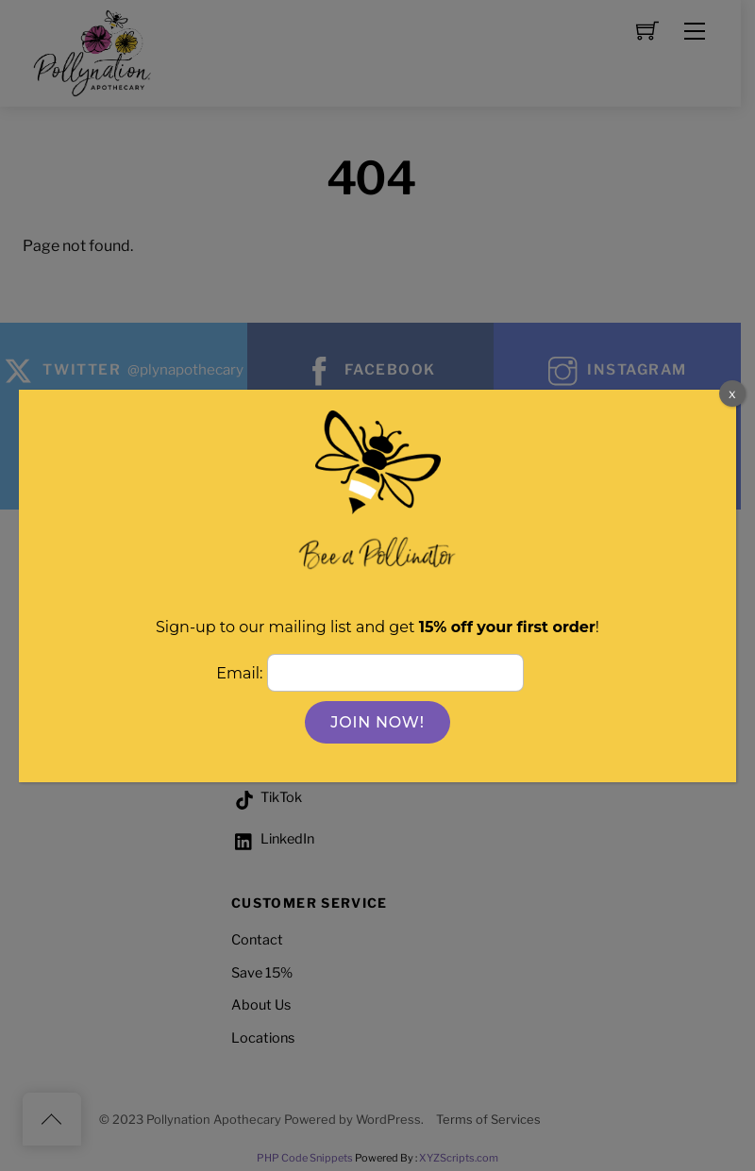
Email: (241, 673)
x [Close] (732, 393)
